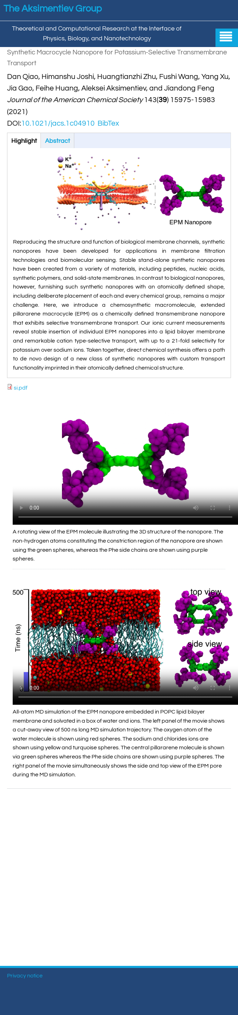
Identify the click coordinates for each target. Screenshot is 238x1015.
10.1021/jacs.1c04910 (58, 123)
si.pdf (20, 388)
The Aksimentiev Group (53, 9)
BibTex (108, 123)
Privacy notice (25, 975)
